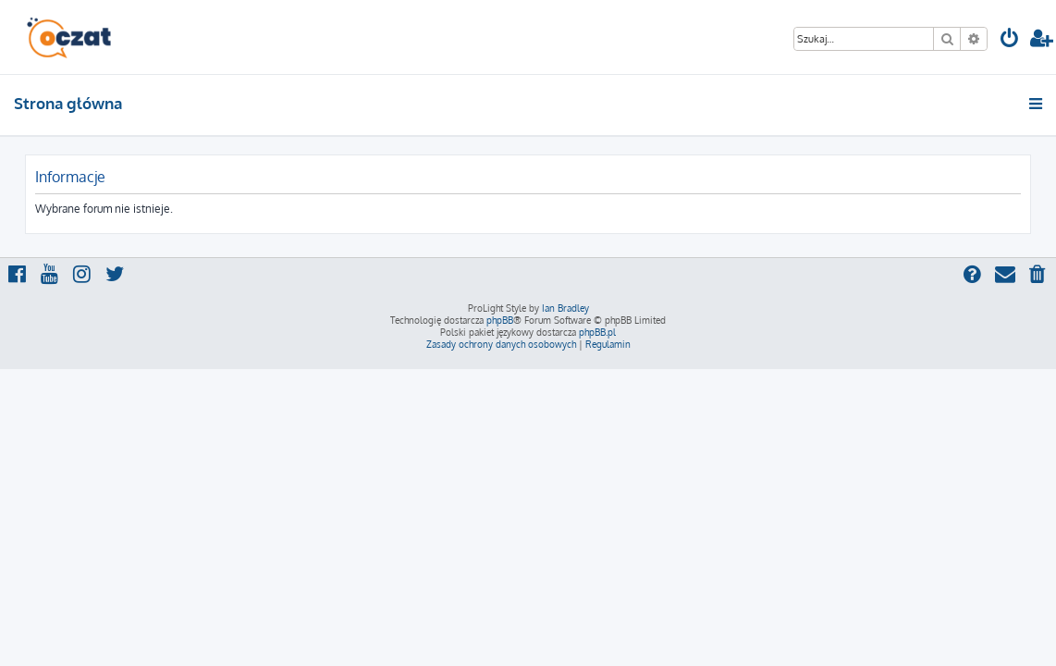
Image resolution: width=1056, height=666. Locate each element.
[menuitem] (1010, 40)
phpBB (499, 320)
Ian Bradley (565, 308)
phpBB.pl (597, 332)
